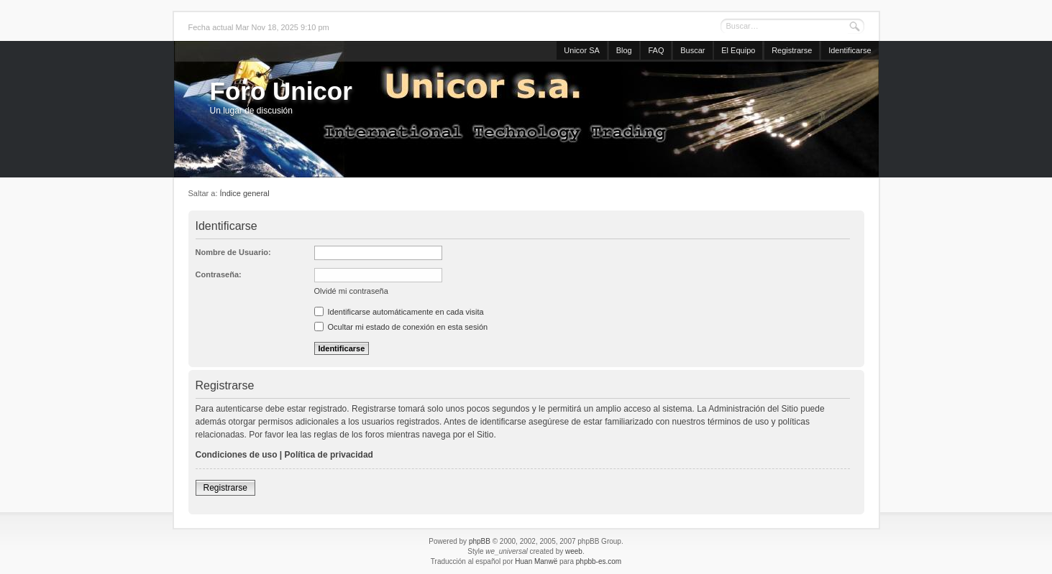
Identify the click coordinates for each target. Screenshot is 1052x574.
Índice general (245, 193)
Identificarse (849, 50)
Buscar (692, 50)
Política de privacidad (329, 455)
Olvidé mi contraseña (351, 291)
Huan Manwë (536, 561)
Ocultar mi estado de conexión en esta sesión (401, 327)
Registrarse (792, 50)
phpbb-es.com (598, 561)
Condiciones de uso (237, 455)
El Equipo (738, 50)
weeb (573, 551)
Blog (624, 50)
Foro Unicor (281, 91)
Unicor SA (582, 50)
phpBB (479, 541)
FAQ (656, 50)
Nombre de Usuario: (233, 252)
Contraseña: (219, 274)
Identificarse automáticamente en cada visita (399, 311)
